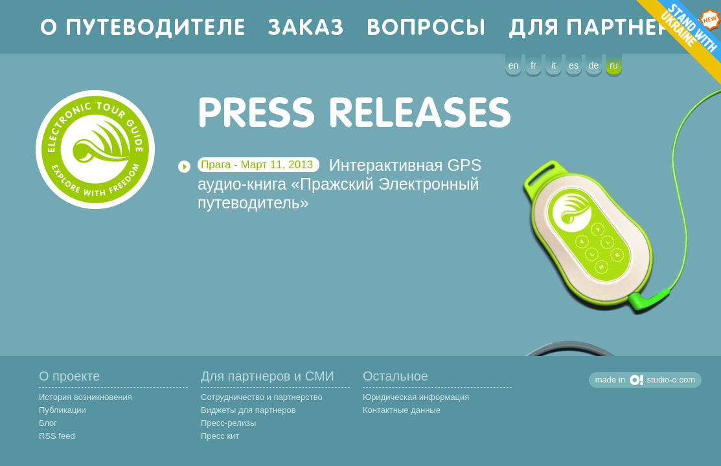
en (514, 65)
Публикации (62, 410)
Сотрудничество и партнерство (262, 397)
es (573, 65)
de (594, 65)
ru (613, 65)
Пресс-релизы (228, 423)
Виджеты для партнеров (248, 410)
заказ (306, 27)
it (553, 65)
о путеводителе (143, 27)
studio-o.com (671, 379)
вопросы (426, 27)
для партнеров (611, 27)
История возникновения (85, 397)
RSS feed (57, 436)
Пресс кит (220, 436)
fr (533, 65)
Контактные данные (402, 410)
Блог (48, 423)
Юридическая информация (416, 397)
